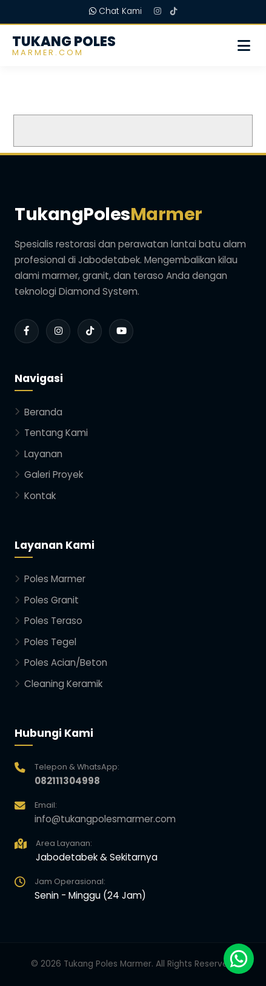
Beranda (38, 412)
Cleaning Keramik (58, 683)
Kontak (35, 495)
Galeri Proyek (49, 474)
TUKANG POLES (64, 46)
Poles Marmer (50, 578)
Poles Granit (47, 600)
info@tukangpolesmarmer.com (105, 819)
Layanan (38, 454)
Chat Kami (115, 11)
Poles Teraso (48, 620)
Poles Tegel (45, 642)
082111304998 (67, 780)
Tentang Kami (51, 432)
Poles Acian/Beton (61, 662)
